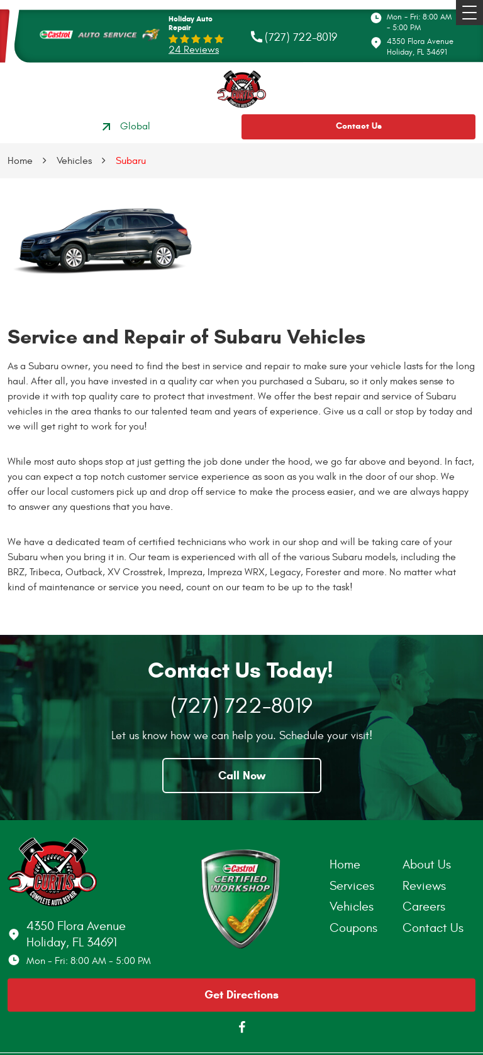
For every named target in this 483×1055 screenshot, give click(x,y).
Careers (423, 906)
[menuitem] (366, 864)
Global (124, 126)
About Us (426, 864)
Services (352, 886)
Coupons (353, 928)
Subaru (131, 160)
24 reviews (194, 50)
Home (20, 160)
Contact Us (359, 126)
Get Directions (241, 995)
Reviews (424, 886)
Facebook (241, 1027)
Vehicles (74, 160)
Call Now (241, 775)
